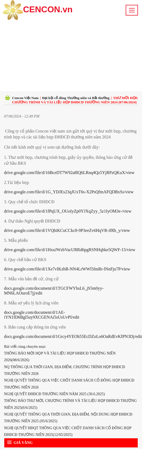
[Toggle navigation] (132, 10)
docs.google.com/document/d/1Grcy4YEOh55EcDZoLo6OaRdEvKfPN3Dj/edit (73, 336)
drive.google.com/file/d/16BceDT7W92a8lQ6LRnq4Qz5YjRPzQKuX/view (69, 172)
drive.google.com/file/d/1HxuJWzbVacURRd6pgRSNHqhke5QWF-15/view (69, 249)
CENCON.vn (38, 10)
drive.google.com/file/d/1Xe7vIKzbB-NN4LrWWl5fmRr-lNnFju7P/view (67, 269)
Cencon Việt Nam (25, 98)
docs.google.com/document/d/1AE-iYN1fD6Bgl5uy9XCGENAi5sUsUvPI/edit (41, 314)
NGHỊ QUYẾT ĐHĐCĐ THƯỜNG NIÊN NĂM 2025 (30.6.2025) (54, 394)
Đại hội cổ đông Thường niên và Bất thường (76, 98)
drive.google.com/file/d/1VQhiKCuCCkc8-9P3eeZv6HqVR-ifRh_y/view (67, 230)
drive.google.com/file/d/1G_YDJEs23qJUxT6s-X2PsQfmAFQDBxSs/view (69, 192)
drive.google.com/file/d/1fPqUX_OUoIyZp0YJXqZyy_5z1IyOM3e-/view (67, 211)
